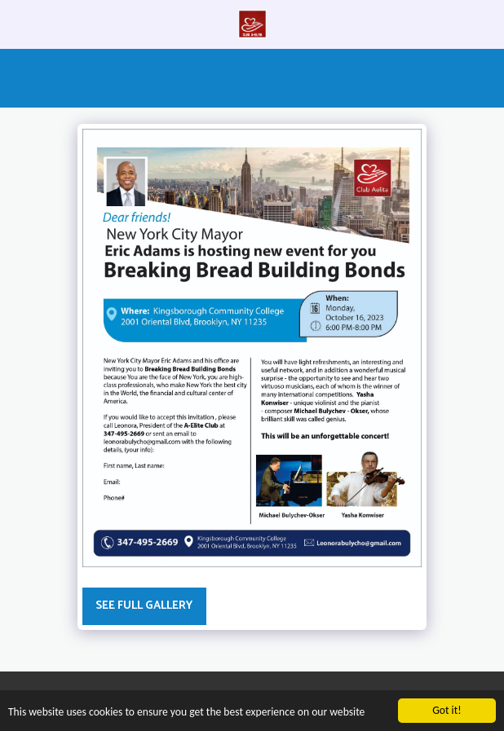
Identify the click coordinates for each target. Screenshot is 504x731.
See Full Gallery (143, 606)
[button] (18, 23)
